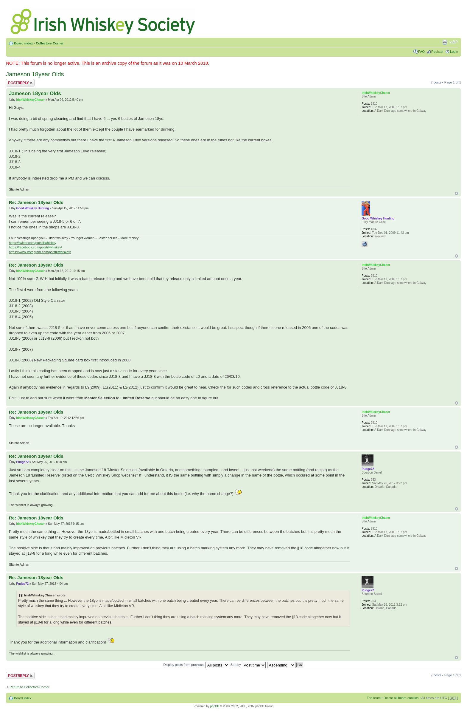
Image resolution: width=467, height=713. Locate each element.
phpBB (214, 706)
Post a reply (20, 82)
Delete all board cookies (401, 698)
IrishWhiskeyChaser (30, 99)
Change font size (453, 42)
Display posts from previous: (196, 664)
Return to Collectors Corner (29, 687)
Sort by (248, 664)
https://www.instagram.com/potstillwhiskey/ (40, 252)
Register (437, 51)
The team (374, 698)
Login (454, 51)
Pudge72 (22, 462)
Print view (444, 42)
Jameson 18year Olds (35, 74)
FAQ (421, 51)
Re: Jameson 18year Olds (36, 202)
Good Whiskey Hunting (32, 208)
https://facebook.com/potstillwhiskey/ (35, 247)
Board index (23, 43)
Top (456, 193)
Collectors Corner (49, 43)
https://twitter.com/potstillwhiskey (32, 243)
